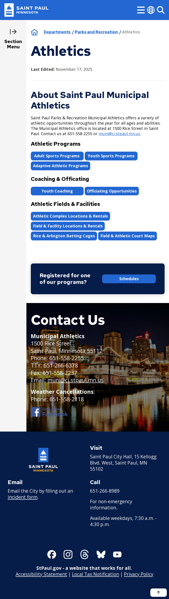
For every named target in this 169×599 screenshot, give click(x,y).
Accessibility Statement (41, 574)
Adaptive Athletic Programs (60, 165)
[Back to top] (158, 592)
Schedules (129, 278)
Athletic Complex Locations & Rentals (70, 216)
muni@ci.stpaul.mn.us (119, 133)
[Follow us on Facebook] (51, 554)
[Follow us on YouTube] (117, 554)
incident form (22, 497)
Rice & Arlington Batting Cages (64, 235)
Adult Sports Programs (57, 155)
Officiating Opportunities (112, 191)
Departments (57, 31)
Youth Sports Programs (111, 155)
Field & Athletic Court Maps (127, 235)
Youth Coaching (57, 191)
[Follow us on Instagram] (68, 554)
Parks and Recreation (96, 31)
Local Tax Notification (95, 574)
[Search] (161, 10)
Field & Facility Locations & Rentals (68, 226)
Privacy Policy (138, 574)
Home (34, 32)
